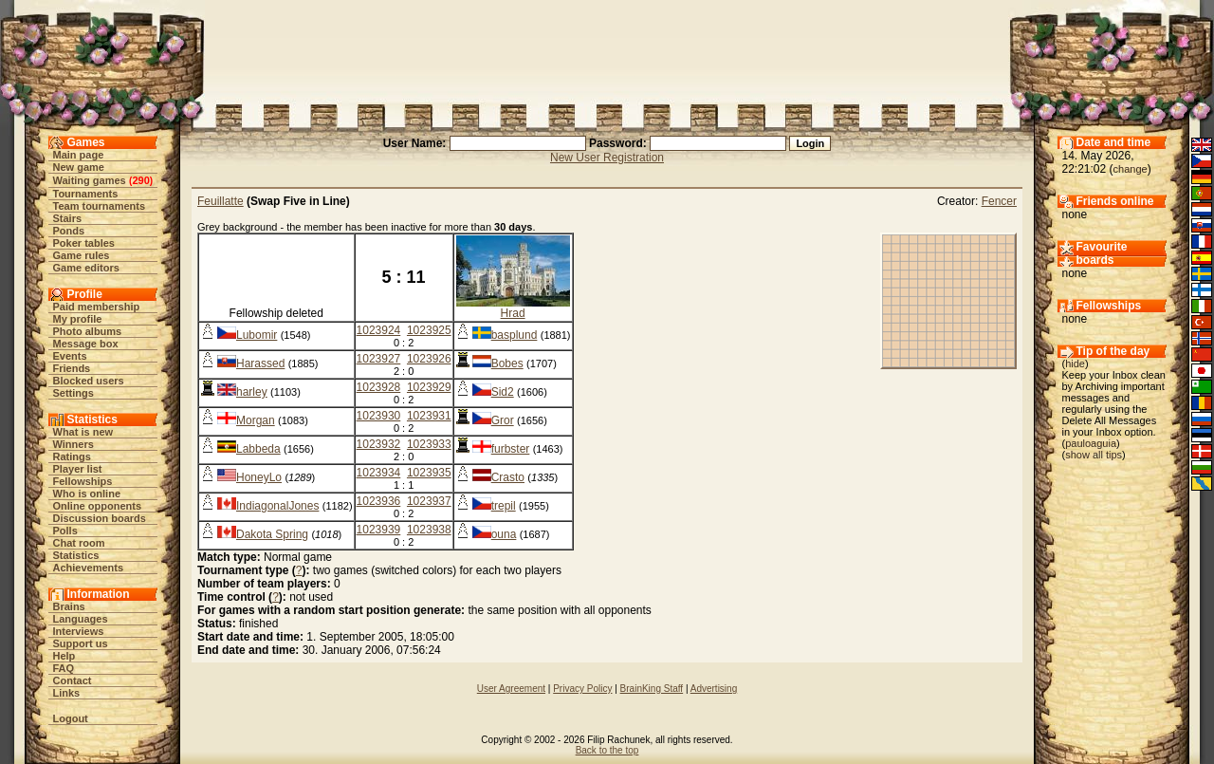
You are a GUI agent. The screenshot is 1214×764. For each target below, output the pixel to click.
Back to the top (607, 750)
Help (64, 656)
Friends (72, 368)
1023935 (429, 472)
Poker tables (84, 243)
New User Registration (607, 157)
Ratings (72, 456)
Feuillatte (220, 201)
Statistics (76, 555)
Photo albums (87, 331)
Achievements (88, 567)
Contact (72, 680)
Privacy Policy (582, 688)
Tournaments (86, 193)
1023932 (379, 444)
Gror (502, 420)
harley (251, 392)
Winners (73, 444)
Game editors (86, 267)
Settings (73, 393)
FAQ (64, 668)
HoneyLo (259, 477)
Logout (70, 718)
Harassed (260, 363)
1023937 (429, 501)
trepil (503, 505)
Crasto (507, 477)
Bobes (507, 363)
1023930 (379, 415)
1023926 (429, 358)
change (1130, 169)
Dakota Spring (272, 534)
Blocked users (88, 380)
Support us (80, 643)
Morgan (255, 420)
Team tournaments (99, 206)
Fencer (999, 201)
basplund (514, 335)
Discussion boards (99, 518)
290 (140, 180)
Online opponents (97, 506)
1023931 (429, 415)
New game (78, 167)
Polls (65, 530)
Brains (69, 606)
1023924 (379, 330)
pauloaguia (1090, 443)
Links (67, 693)
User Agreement (511, 688)
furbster (510, 449)
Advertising (713, 688)
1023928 (379, 387)
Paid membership (96, 306)
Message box (86, 343)
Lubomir (256, 335)
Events (70, 356)
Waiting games (89, 180)
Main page (78, 154)
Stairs (68, 218)
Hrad (513, 313)
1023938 (429, 529)
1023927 (379, 358)
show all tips (1093, 454)
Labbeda (258, 449)
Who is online (87, 493)
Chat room (79, 543)
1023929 (429, 387)
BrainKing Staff (652, 688)
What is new (83, 432)
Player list (77, 469)
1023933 (429, 444)
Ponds (69, 230)
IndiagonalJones (277, 505)
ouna (504, 534)
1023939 (379, 529)
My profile (77, 319)
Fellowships (83, 481)
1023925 (429, 330)
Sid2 (502, 392)
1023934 (379, 472)
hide (1075, 363)
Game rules (81, 255)
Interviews (78, 631)
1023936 (379, 501)
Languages (80, 618)
